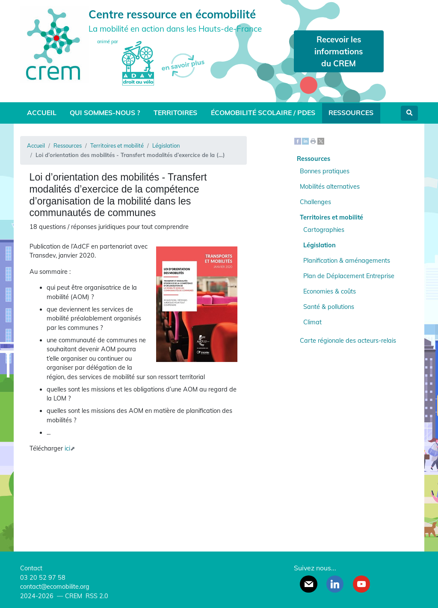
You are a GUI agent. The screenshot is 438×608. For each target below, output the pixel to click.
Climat (312, 322)
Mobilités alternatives (330, 186)
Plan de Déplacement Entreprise (348, 276)
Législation (166, 145)
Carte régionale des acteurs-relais (348, 340)
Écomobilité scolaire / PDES (263, 112)
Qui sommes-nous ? (105, 112)
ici (67, 448)
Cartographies (323, 230)
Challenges (315, 202)
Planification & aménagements (346, 260)
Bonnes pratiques (324, 171)
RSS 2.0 (96, 596)
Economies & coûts (329, 291)
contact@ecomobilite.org (54, 586)
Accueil (41, 112)
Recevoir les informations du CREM (338, 51)
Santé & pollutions (328, 307)
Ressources (350, 112)
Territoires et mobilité (117, 145)
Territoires (175, 112)
